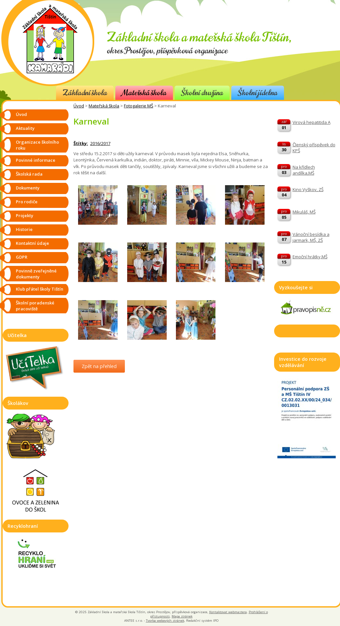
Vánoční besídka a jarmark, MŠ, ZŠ (311, 237)
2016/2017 (100, 143)
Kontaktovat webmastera (228, 612)
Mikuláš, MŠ (304, 212)
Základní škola (85, 92)
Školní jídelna (257, 92)
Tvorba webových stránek (165, 620)
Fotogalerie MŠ (138, 106)
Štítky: (80, 143)
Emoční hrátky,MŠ (310, 257)
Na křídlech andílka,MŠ (304, 170)
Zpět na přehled (99, 366)
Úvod (78, 106)
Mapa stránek (182, 616)
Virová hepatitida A (311, 122)
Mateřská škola (144, 92)
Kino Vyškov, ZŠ (308, 189)
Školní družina (202, 92)
